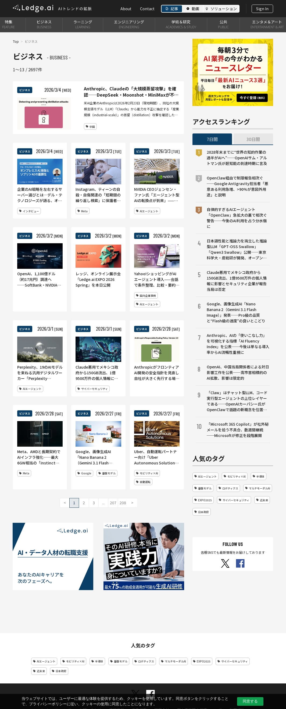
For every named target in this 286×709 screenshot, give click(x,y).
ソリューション (223, 8)
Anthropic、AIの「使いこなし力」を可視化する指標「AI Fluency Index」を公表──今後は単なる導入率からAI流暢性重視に (238, 344)
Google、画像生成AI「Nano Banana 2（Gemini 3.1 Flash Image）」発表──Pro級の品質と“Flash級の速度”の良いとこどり (236, 312)
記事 (174, 8)
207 (113, 502)
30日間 (253, 139)
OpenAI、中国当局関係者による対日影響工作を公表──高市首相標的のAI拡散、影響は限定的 (238, 372)
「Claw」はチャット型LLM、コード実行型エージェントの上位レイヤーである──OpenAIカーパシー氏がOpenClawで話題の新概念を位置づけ (237, 401)
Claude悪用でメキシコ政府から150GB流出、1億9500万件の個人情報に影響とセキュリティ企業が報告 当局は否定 (238, 281)
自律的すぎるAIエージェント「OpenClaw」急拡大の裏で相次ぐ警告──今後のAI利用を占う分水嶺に (237, 218)
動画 (195, 8)
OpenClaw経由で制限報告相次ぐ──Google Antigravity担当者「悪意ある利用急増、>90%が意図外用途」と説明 (237, 186)
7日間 (212, 139)
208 (123, 502)
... (103, 502)
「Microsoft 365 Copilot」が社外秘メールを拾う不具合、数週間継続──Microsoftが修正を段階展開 (238, 429)
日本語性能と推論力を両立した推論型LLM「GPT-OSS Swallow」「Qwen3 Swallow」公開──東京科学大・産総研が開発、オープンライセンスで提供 (237, 249)
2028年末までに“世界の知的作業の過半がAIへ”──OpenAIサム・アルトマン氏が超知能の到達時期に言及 (237, 157)
